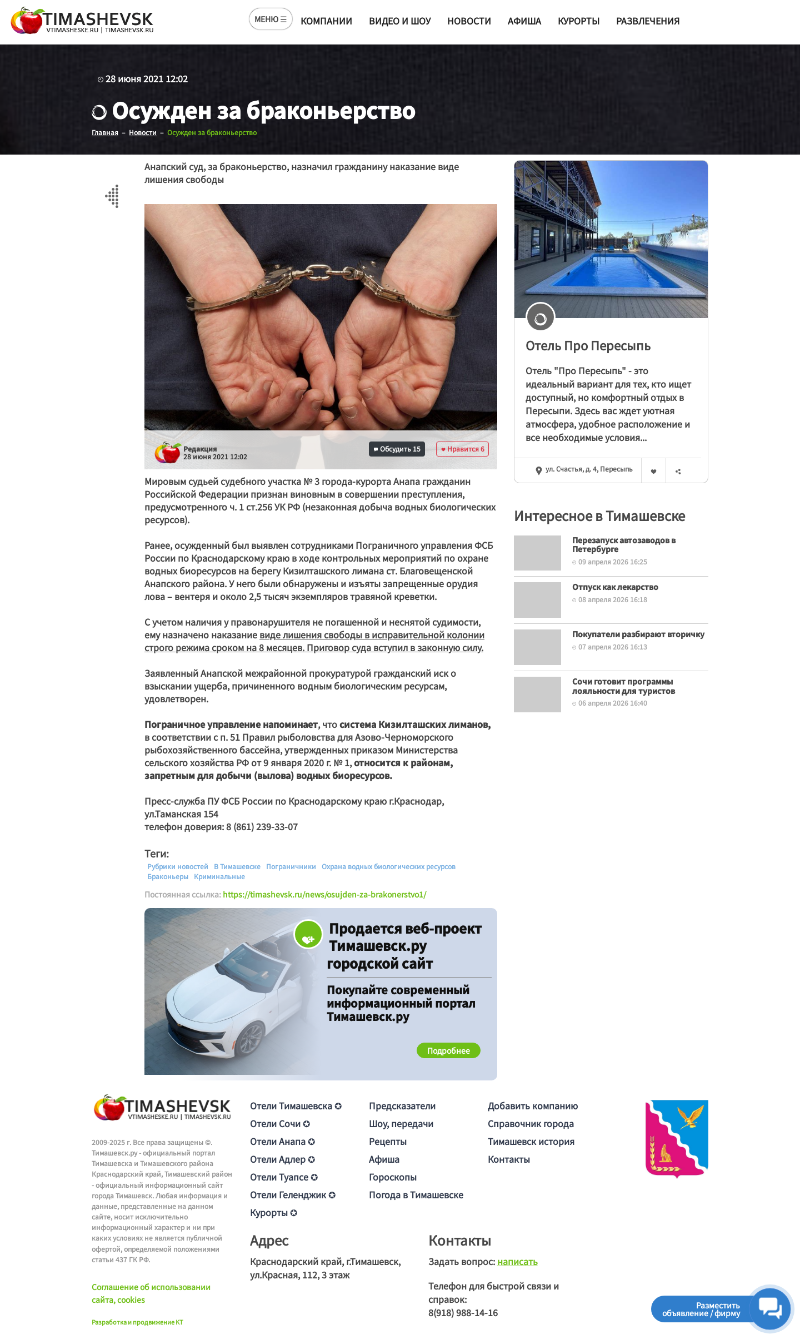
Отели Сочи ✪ (280, 1122)
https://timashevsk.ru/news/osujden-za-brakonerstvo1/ (324, 893)
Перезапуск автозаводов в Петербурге (624, 544)
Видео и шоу (400, 20)
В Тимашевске (237, 865)
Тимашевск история (531, 1140)
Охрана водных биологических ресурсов (389, 865)
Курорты (578, 20)
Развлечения (647, 20)
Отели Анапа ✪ (282, 1140)
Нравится (462, 448)
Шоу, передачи (401, 1122)
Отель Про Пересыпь (588, 344)
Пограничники (291, 865)
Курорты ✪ (273, 1211)
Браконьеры (167, 875)
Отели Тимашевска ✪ (296, 1104)
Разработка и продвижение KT (137, 1321)
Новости (469, 20)
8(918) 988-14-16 (463, 1311)
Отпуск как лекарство (615, 586)
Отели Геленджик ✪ (293, 1193)
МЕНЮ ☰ (270, 18)
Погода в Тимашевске (416, 1193)
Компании (326, 20)
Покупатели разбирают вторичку (638, 633)
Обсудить (397, 448)
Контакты (509, 1158)
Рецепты (388, 1140)
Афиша (524, 20)
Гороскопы (393, 1176)
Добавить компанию (533, 1104)
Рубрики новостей (177, 865)
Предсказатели (402, 1104)
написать (517, 1260)
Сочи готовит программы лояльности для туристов (623, 685)
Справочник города (531, 1122)
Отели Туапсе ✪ (284, 1176)
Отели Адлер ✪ (282, 1158)
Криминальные (219, 875)
